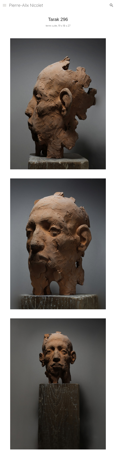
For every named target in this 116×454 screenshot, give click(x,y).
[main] (58, 22)
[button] (4, 5)
